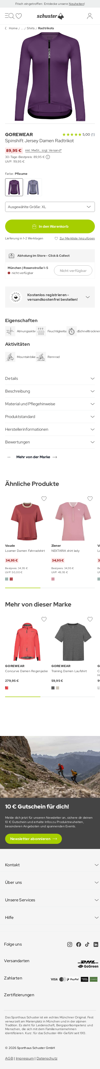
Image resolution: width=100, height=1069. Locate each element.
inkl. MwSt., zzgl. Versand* (43, 150)
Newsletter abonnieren (30, 838)
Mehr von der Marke (33, 457)
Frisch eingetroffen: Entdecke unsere (42, 4)
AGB (9, 1058)
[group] (50, 76)
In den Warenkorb (50, 226)
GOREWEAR (19, 134)
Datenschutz (47, 1058)
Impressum (25, 1058)
